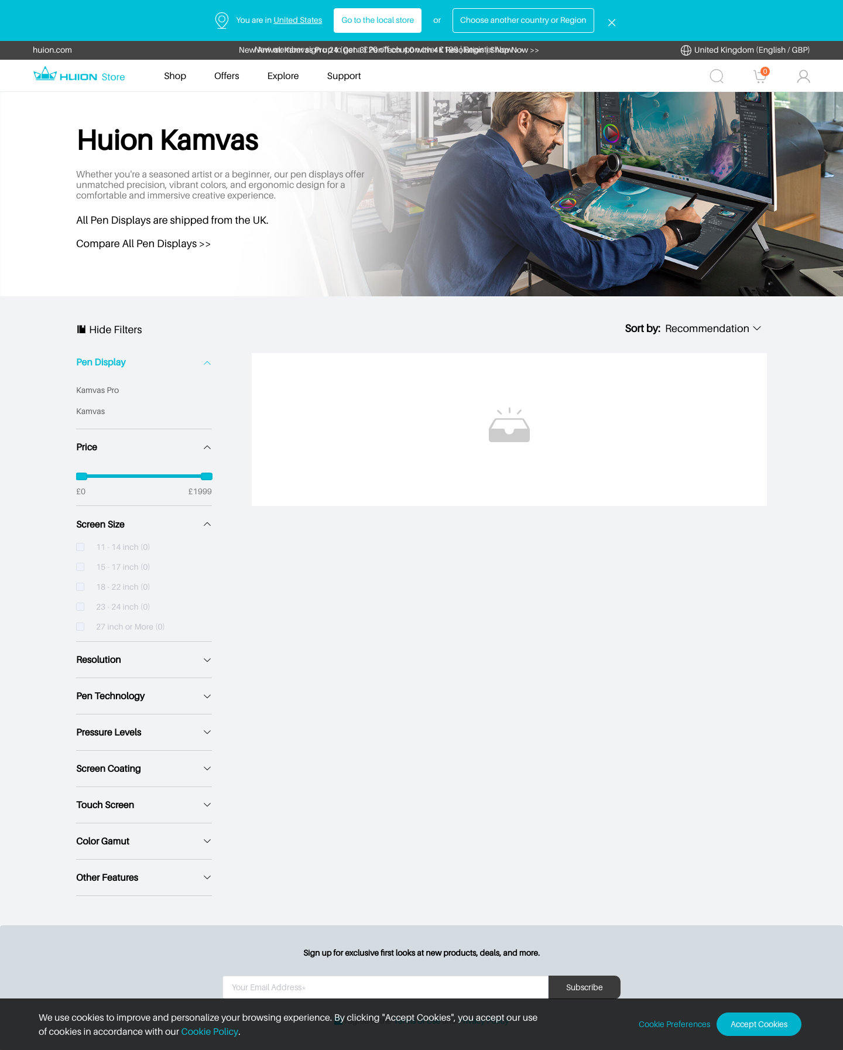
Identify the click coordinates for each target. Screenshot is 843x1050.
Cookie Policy (210, 1031)
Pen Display (101, 362)
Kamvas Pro (97, 390)
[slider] (144, 476)
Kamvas (90, 411)
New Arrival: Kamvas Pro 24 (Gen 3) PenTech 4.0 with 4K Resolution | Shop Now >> (389, 50)
